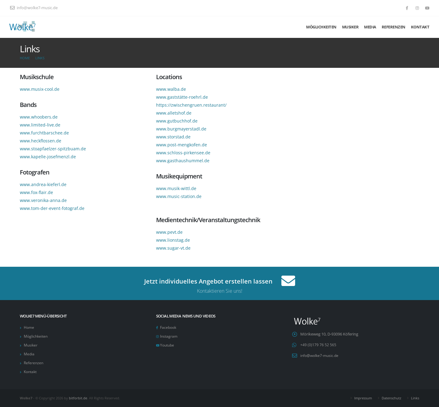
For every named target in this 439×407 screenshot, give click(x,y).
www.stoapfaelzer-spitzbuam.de (53, 149)
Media (370, 27)
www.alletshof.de (173, 113)
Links (40, 58)
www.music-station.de (179, 196)
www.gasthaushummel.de (182, 160)
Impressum (363, 398)
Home (25, 58)
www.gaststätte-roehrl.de (182, 97)
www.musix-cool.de (39, 89)
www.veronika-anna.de (43, 200)
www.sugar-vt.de (173, 248)
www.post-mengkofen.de (181, 145)
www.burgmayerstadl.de (181, 129)
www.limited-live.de (40, 125)
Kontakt (420, 27)
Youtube (168, 345)
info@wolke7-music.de (34, 7)
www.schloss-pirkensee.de (183, 153)
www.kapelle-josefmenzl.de (48, 157)
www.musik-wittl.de (176, 188)
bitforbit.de (78, 398)
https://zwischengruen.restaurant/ (191, 105)
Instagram (169, 336)
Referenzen (393, 27)
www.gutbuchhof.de (177, 121)
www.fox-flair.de (36, 192)
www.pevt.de (169, 232)
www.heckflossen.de (40, 141)
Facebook (169, 327)
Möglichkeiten (321, 27)
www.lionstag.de (173, 240)
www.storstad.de (173, 137)
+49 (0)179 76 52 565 (318, 344)
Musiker (350, 27)
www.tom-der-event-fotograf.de (52, 208)
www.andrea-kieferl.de (43, 184)
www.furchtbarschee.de (44, 133)
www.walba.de (171, 89)
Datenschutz (391, 398)
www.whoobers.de (39, 117)
